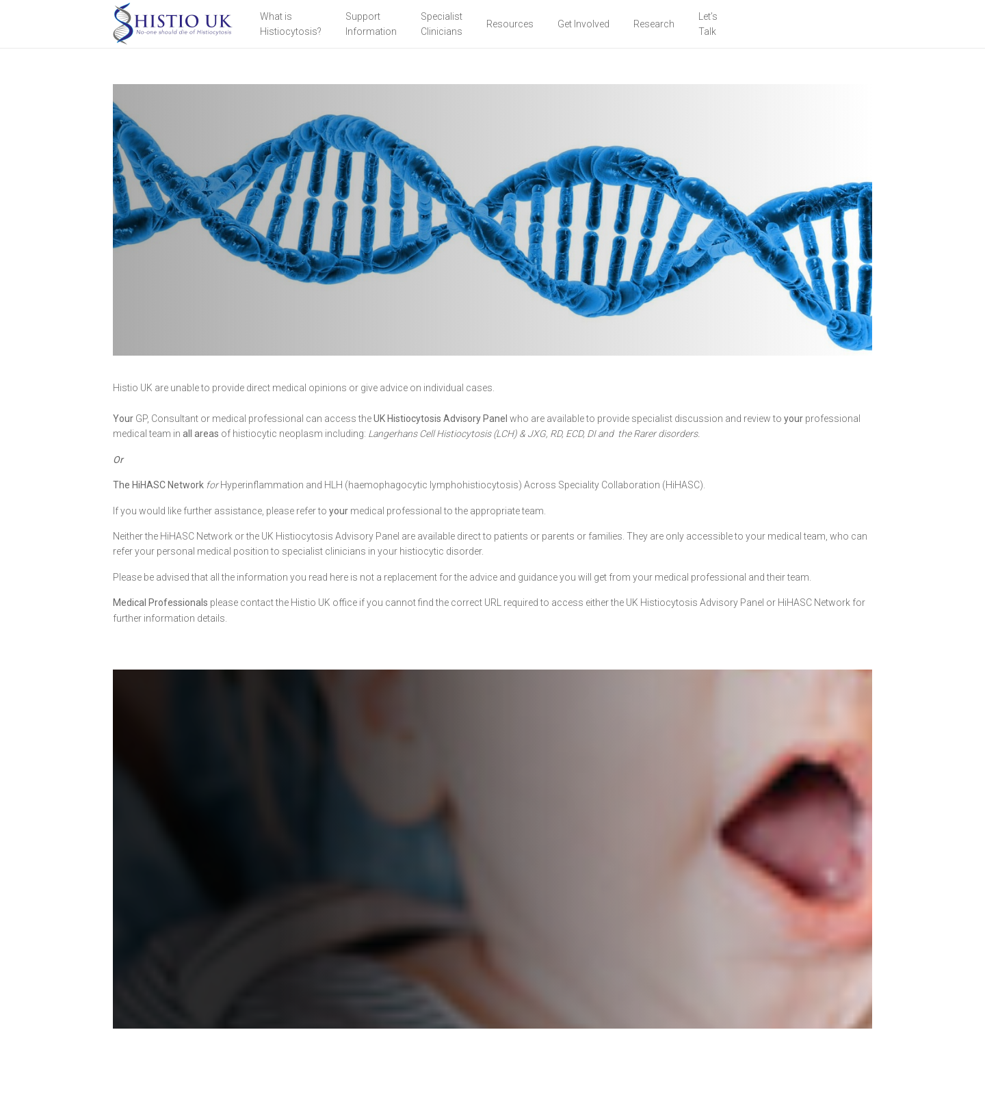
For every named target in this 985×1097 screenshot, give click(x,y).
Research (653, 23)
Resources (510, 23)
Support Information (371, 24)
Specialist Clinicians (441, 24)
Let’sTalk (708, 24)
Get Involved (583, 23)
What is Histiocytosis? (290, 24)
